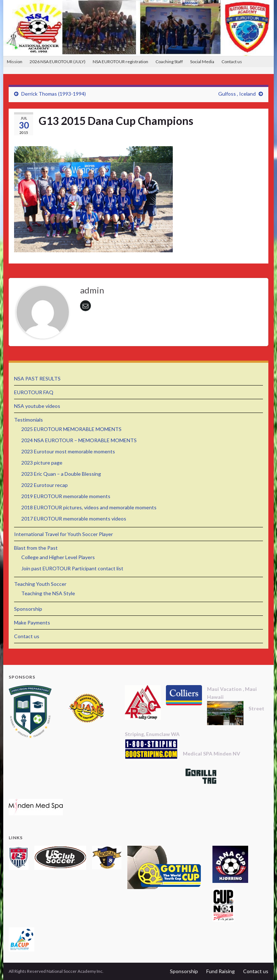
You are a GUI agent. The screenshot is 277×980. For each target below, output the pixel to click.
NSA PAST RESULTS (37, 378)
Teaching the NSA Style (48, 593)
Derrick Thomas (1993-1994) (53, 94)
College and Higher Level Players (58, 557)
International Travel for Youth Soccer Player (63, 534)
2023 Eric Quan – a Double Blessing (61, 474)
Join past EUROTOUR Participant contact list (72, 568)
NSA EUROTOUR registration (120, 61)
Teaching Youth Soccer (40, 584)
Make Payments (32, 622)
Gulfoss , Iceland (237, 94)
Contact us (231, 61)
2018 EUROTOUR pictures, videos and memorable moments (89, 507)
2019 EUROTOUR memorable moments (65, 496)
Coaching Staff (169, 61)
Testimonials (28, 420)
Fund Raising (220, 971)
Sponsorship (28, 609)
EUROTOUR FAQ (33, 392)
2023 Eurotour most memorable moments (68, 451)
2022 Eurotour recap (44, 485)
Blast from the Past (36, 548)
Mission (14, 61)
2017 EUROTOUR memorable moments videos (73, 518)
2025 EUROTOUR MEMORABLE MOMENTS (71, 429)
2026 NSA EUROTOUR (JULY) (57, 61)
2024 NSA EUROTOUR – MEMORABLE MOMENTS (79, 440)
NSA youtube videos (37, 406)
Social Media (202, 61)
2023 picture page (41, 462)
